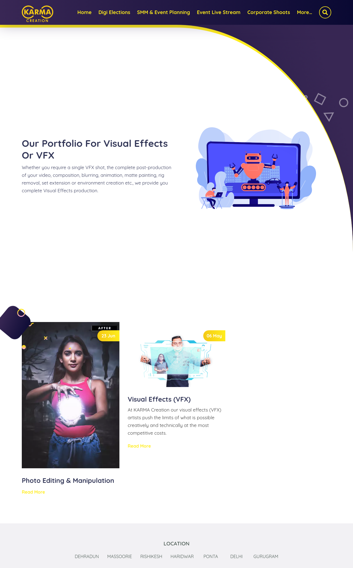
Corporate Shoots (268, 12)
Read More (33, 492)
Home (84, 12)
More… (304, 12)
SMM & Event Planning (163, 12)
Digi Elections (114, 12)
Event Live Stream (218, 12)
